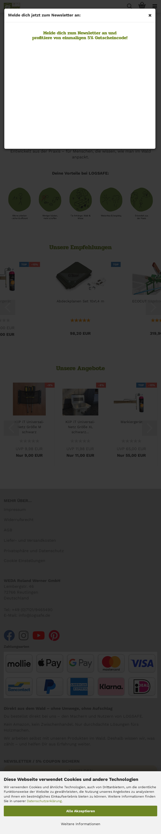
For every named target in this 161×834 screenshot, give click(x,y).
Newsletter (88, 32)
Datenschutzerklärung (44, 801)
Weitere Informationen (80, 824)
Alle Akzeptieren (80, 811)
